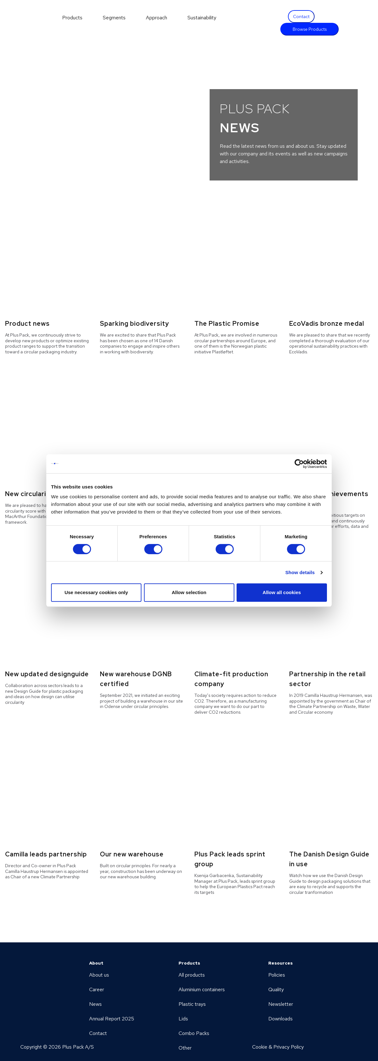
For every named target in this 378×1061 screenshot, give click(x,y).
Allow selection (189, 592)
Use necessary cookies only (96, 592)
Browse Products (310, 29)
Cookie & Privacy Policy (278, 1047)
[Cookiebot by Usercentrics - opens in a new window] (299, 463)
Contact (301, 16)
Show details (300, 572)
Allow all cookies (282, 592)
